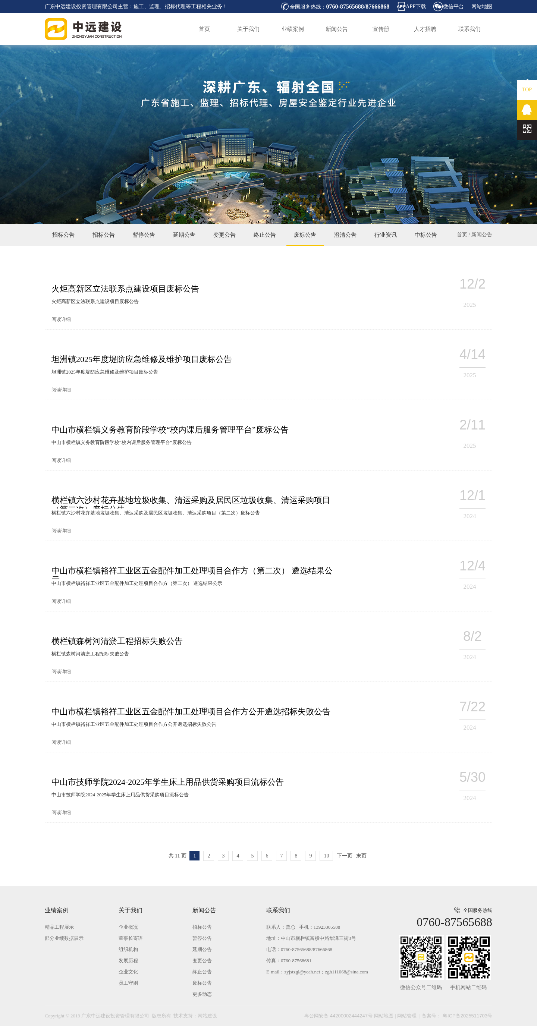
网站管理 (407, 1016)
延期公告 (184, 235)
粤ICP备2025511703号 (466, 1016)
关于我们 (248, 29)
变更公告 (224, 235)
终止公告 (265, 235)
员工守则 (128, 983)
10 (326, 856)
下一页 (344, 856)
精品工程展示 (59, 927)
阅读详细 (61, 319)
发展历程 (128, 960)
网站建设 (207, 1016)
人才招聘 (425, 29)
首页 (204, 29)
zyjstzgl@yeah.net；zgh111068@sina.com (326, 972)
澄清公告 (345, 235)
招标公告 (63, 235)
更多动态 (202, 994)
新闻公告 (337, 29)
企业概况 (128, 927)
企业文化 (128, 972)
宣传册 (381, 29)
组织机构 (128, 949)
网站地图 (481, 6)
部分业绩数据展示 (64, 938)
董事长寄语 (131, 938)
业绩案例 (293, 29)
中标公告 (426, 235)
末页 (361, 856)
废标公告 (305, 235)
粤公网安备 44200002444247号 (338, 1016)
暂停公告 (144, 235)
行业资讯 (385, 235)
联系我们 (469, 29)
